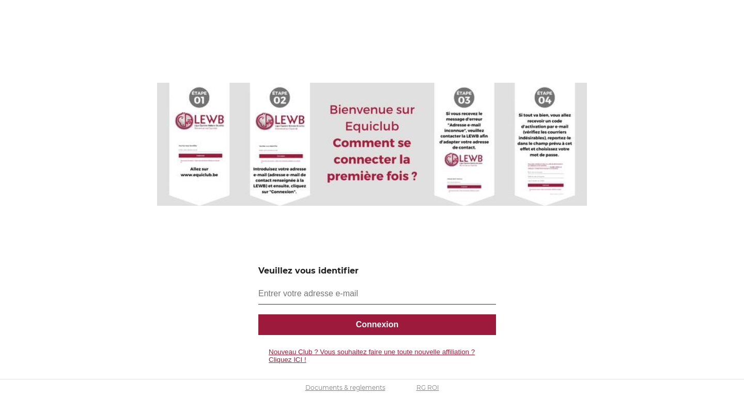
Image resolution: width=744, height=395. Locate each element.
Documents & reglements (345, 387)
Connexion (377, 324)
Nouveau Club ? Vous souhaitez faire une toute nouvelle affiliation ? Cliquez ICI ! (372, 355)
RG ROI (427, 387)
